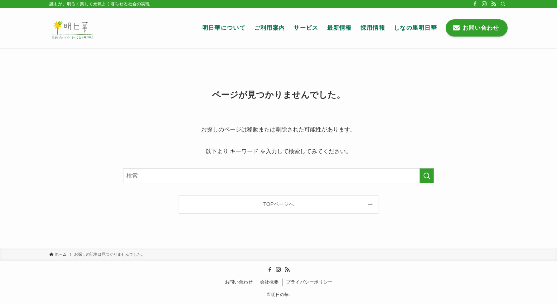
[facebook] (475, 4)
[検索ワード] (278, 175)
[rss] (493, 4)
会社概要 (269, 282)
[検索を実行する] (427, 175)
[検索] (503, 4)
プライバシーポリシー (309, 282)
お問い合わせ (239, 282)
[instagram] (484, 4)
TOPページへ (278, 204)
